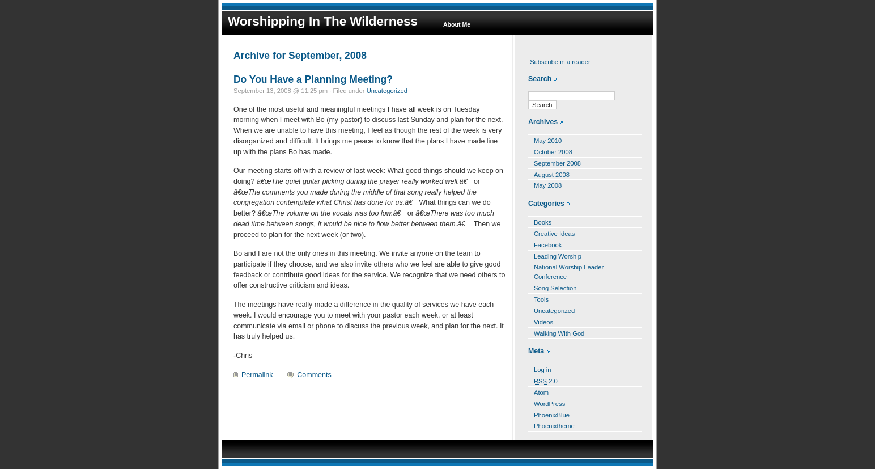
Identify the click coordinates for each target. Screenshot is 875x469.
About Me (456, 24)
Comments (314, 375)
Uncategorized (387, 90)
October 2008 (553, 152)
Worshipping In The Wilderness (323, 21)
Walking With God (559, 333)
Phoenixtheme (554, 425)
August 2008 (552, 174)
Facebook (548, 245)
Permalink (257, 375)
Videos (543, 322)
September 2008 (557, 163)
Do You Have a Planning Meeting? (313, 79)
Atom (541, 392)
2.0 (546, 381)
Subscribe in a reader (560, 61)
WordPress (549, 403)
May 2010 (548, 140)
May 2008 (548, 185)
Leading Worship (557, 256)
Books (542, 222)
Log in (542, 369)
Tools (541, 299)
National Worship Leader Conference (569, 272)
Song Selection (555, 288)
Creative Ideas (554, 233)
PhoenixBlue (552, 415)
